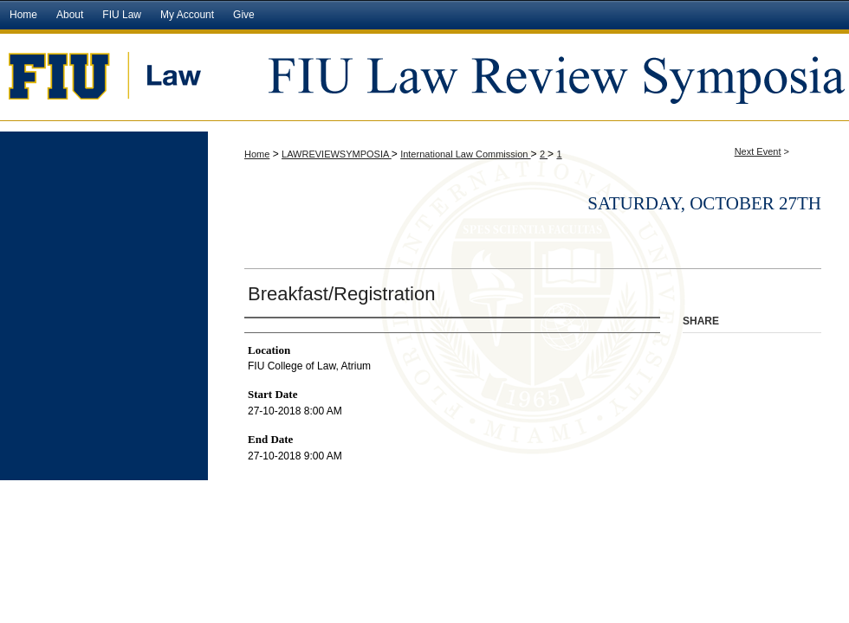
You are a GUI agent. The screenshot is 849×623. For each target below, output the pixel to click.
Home (256, 154)
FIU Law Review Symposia (528, 75)
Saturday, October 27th (704, 203)
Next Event (758, 151)
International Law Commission (465, 154)
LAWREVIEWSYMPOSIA (337, 154)
